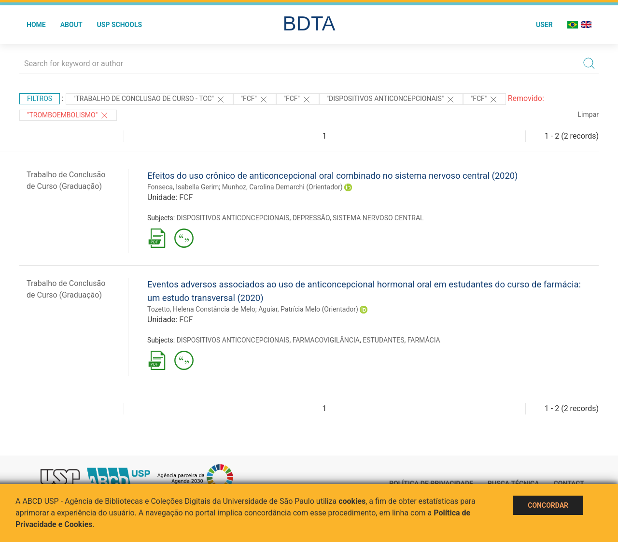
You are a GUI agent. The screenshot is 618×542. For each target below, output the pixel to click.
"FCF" (254, 99)
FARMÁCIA (423, 340)
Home (36, 25)
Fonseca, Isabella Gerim (183, 187)
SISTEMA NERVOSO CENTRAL (378, 218)
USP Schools (119, 25)
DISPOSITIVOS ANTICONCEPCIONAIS (233, 218)
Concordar (548, 505)
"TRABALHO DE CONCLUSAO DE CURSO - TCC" (149, 99)
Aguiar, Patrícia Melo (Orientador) (308, 309)
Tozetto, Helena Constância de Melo (201, 309)
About (71, 25)
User (544, 25)
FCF (186, 197)
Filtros (39, 98)
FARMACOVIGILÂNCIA (326, 340)
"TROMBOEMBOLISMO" (68, 115)
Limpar (588, 114)
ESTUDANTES (383, 340)
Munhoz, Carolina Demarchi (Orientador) (282, 187)
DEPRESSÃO (311, 218)
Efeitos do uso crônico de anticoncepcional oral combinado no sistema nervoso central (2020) (332, 176)
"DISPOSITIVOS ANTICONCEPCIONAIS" (391, 99)
